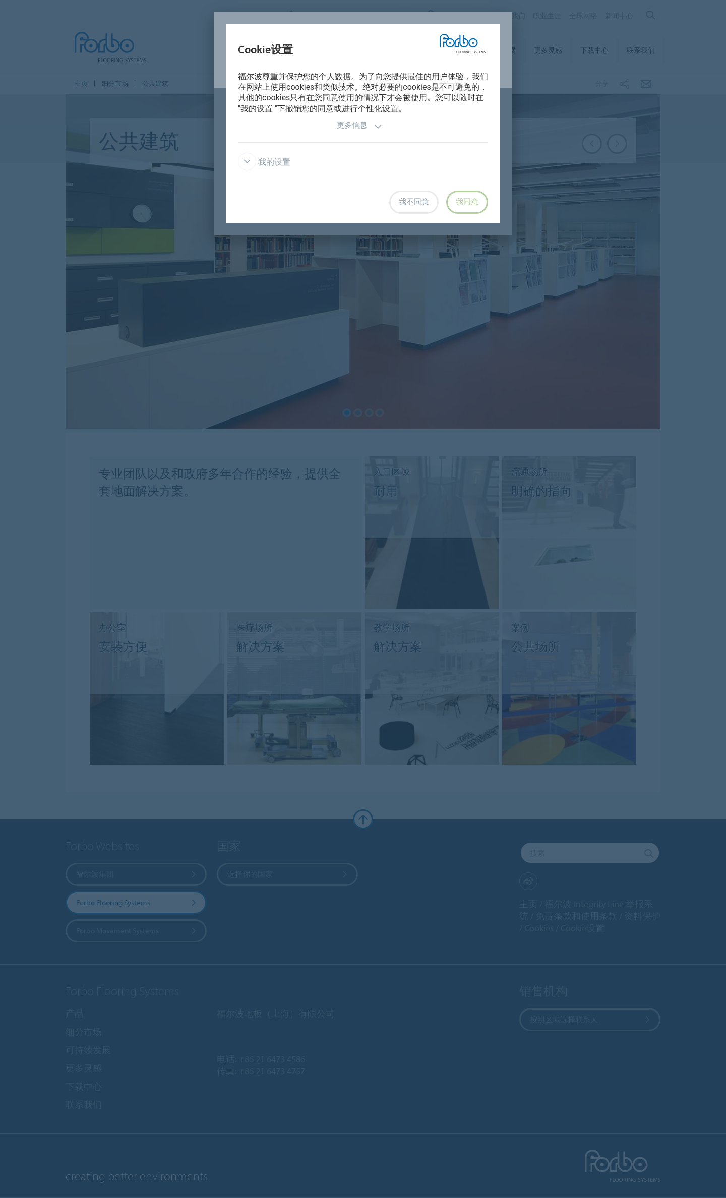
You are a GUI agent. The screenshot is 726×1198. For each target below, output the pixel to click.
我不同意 (414, 201)
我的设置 (264, 162)
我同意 (467, 201)
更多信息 (359, 126)
